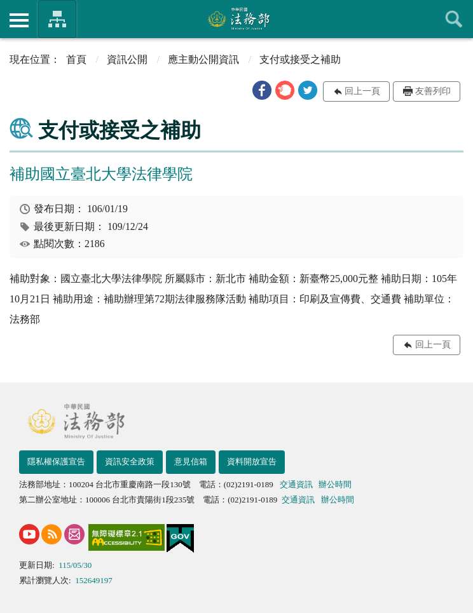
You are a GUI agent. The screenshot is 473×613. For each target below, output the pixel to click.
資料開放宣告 (252, 461)
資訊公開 (127, 59)
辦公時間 (335, 484)
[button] (261, 90)
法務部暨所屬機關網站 (57, 19)
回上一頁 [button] (362, 91)
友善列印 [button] (433, 91)
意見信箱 (190, 461)
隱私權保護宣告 (56, 461)
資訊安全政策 (129, 461)
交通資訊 (296, 484)
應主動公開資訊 (203, 59)
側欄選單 (19, 20)
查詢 (454, 19)
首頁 (76, 59)
